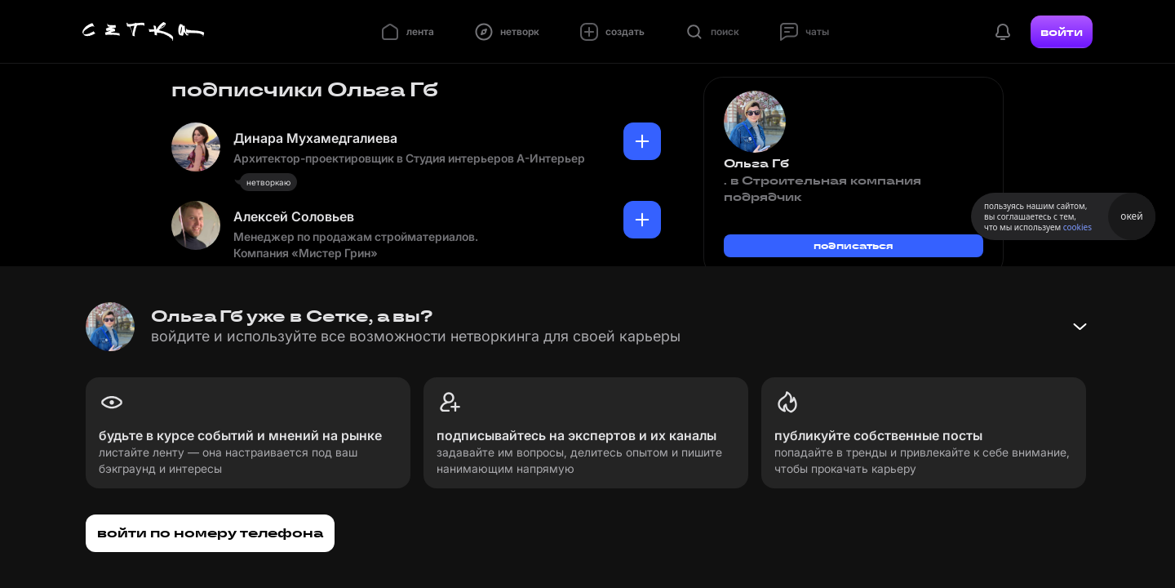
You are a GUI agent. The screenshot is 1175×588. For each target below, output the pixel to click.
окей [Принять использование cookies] (1131, 216)
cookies (1077, 227)
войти (1061, 32)
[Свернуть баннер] (1079, 326)
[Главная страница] (143, 32)
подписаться (853, 245)
